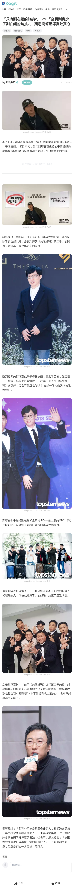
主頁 (4, 9)
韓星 (19, 9)
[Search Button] (66, 9)
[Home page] (9, 4)
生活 (47, 9)
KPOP (11, 9)
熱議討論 (39, 9)
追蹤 (27, 82)
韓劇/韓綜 (27, 9)
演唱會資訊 (57, 9)
